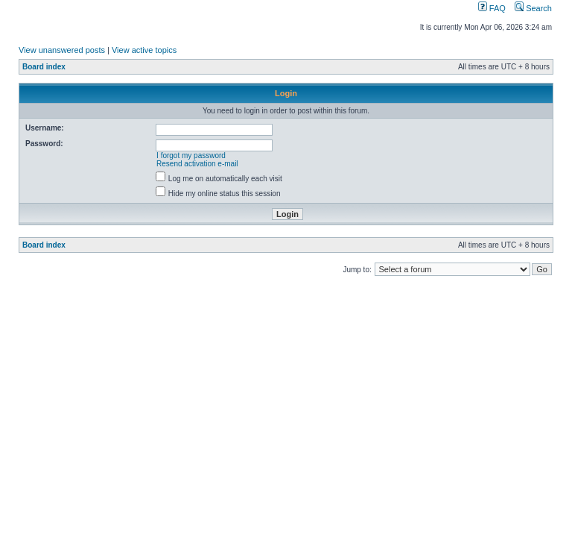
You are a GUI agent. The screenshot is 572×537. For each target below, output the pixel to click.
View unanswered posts (62, 49)
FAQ (492, 8)
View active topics (144, 49)
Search (533, 8)
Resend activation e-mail (197, 164)
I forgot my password (191, 155)
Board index (44, 67)
